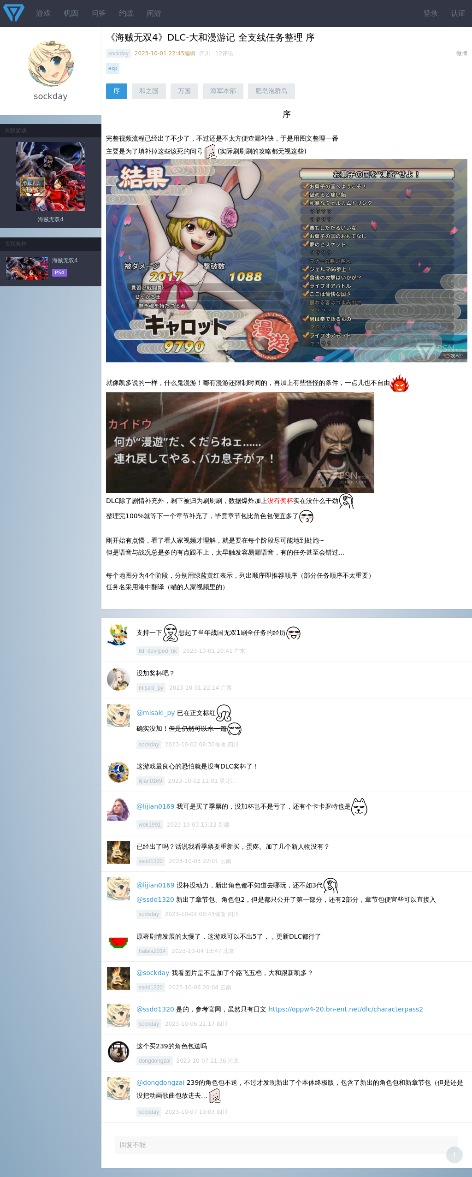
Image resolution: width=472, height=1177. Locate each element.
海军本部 (223, 91)
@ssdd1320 (155, 899)
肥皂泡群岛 (271, 91)
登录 (430, 13)
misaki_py (151, 688)
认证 (458, 13)
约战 (126, 13)
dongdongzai (155, 1061)
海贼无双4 (51, 219)
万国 (184, 91)
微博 (461, 53)
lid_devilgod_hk (158, 651)
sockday (118, 53)
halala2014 (152, 951)
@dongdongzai (160, 1082)
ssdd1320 (151, 861)
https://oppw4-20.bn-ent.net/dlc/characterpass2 (346, 1009)
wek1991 (150, 825)
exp (112, 68)
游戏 (43, 13)
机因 (71, 13)
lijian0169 (150, 781)
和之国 (149, 91)
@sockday (152, 972)
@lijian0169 (155, 806)
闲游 (154, 13)
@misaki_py (155, 712)
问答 (98, 13)
